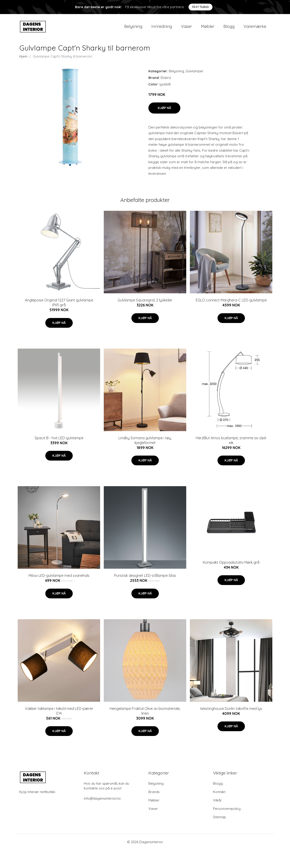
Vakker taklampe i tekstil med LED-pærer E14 (59, 713)
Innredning (161, 27)
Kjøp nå (164, 110)
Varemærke (255, 27)
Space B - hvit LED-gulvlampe (59, 440)
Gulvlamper (194, 73)
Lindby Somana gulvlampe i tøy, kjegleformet (145, 442)
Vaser (186, 27)
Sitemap (219, 819)
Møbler (207, 27)
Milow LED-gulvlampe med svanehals (59, 578)
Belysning (133, 27)
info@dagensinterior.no (102, 801)
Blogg (228, 27)
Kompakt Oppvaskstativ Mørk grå (231, 564)
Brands (154, 794)
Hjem (23, 58)
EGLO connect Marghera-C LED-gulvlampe (231, 302)
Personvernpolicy (227, 811)
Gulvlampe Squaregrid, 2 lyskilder (145, 302)
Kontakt (219, 794)
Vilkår (217, 802)
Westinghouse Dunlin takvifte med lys (231, 711)
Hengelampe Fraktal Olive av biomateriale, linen (145, 713)
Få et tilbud (200, 7)
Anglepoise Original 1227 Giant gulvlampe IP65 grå (59, 305)
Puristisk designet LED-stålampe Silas (145, 578)
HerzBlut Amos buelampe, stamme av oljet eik (231, 442)
